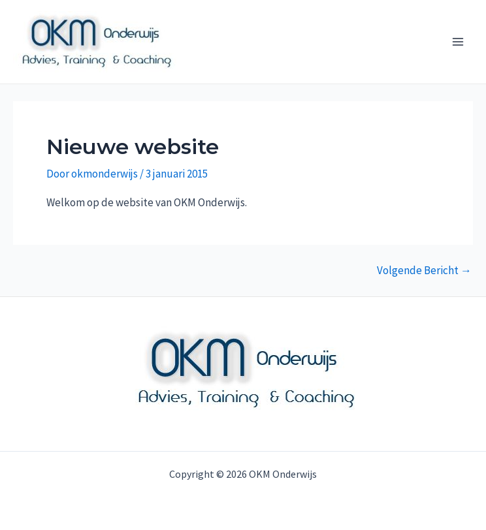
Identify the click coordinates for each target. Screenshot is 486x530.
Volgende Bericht (424, 270)
